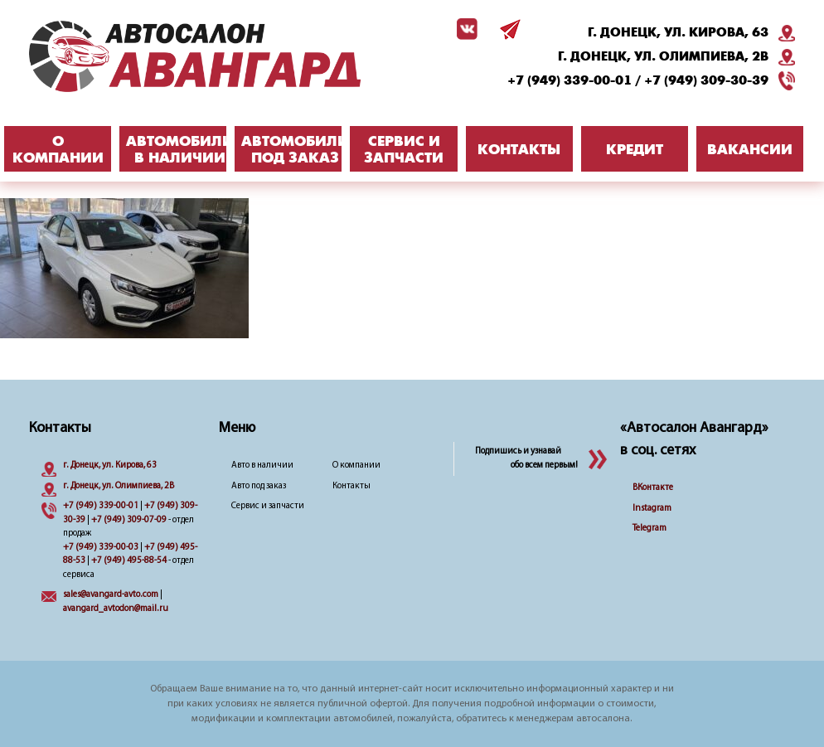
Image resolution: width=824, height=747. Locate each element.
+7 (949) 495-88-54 (129, 560)
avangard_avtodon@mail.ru (115, 609)
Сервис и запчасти (267, 506)
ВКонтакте (653, 487)
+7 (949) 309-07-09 (129, 520)
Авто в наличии (262, 465)
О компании (356, 465)
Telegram (649, 528)
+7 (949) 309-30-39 (706, 80)
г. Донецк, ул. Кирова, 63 (678, 32)
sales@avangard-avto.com (110, 594)
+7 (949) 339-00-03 (100, 547)
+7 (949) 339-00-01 (569, 80)
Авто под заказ (258, 486)
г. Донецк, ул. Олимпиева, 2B (663, 56)
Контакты (351, 486)
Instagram (652, 508)
